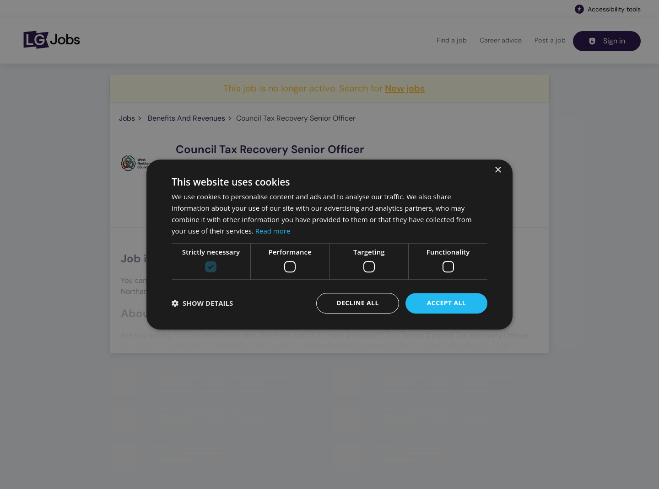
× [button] (497, 170)
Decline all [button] (357, 302)
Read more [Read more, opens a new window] (273, 230)
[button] (202, 303)
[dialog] (329, 244)
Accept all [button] (446, 302)
